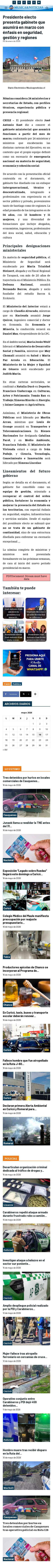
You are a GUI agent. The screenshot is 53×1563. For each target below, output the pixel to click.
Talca (7, 956)
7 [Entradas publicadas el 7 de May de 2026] (26, 729)
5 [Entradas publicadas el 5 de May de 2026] (13, 729)
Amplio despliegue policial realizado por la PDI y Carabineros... (25, 1307)
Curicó (8, 1298)
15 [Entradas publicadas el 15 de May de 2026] (33, 734)
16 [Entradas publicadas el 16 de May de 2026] (40, 734)
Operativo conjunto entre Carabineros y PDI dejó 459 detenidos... (20, 1402)
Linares (8, 1204)
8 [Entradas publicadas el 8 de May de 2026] (33, 729)
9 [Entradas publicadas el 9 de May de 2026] (39, 729)
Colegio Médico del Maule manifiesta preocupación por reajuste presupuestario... (26, 919)
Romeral (8, 1143)
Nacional (9, 1559)
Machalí (9, 1487)
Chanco (8, 1004)
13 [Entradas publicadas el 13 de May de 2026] (21, 734)
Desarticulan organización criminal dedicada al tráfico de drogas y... (25, 1168)
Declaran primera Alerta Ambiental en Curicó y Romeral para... (25, 1107)
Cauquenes (10, 1517)
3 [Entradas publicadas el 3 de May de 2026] (46, 723)
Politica (17, 683)
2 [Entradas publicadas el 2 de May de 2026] (39, 723)
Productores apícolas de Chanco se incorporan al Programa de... (25, 968)
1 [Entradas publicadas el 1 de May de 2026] (33, 723)
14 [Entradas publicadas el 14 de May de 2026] (27, 734)
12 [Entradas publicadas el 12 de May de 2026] (13, 734)
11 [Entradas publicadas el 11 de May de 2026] (6, 734)
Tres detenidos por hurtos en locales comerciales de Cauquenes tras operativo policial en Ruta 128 (26, 1526)
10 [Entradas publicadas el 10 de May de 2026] (47, 729)
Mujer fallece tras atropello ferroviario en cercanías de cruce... (25, 1355)
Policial (8, 1250)
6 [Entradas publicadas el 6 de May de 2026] (20, 729)
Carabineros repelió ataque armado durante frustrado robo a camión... (25, 1214)
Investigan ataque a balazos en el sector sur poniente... (24, 1261)
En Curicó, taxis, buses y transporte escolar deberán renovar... (25, 1014)
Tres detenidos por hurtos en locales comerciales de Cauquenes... (26, 779)
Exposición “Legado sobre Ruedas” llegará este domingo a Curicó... (25, 872)
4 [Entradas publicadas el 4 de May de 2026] (6, 729)
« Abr (5, 749)
